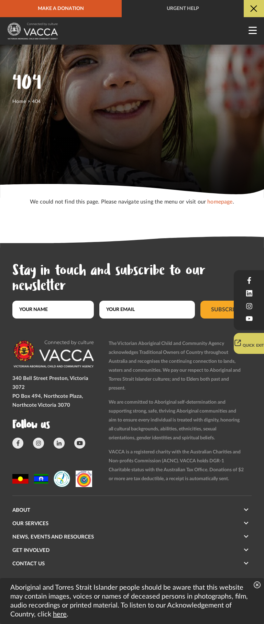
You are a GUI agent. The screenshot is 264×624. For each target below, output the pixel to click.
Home (19, 101)
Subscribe (226, 309)
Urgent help (183, 8)
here (60, 614)
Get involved (31, 550)
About (21, 510)
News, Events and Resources (53, 537)
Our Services (30, 523)
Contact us (28, 563)
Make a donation (61, 8)
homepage (219, 202)
